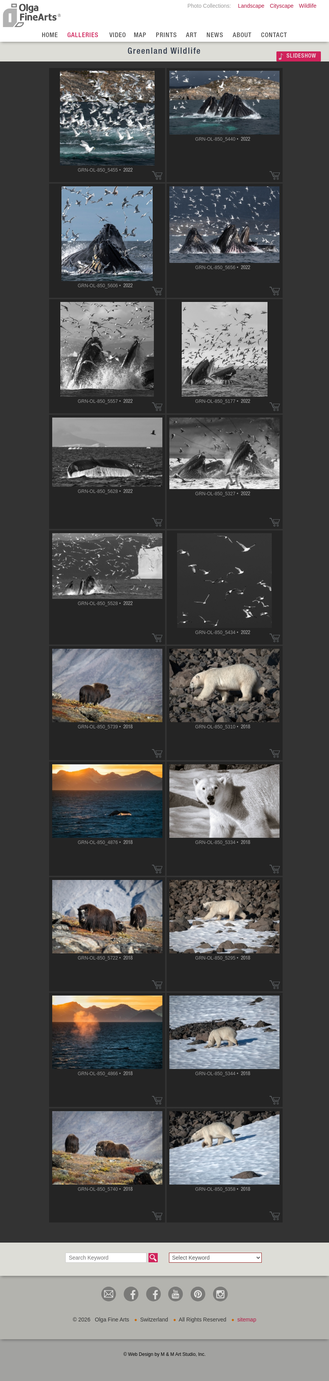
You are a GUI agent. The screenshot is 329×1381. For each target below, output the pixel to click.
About (242, 35)
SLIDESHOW (301, 56)
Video (117, 35)
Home (50, 35)
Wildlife (307, 6)
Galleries (83, 35)
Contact (274, 35)
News (214, 35)
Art (191, 35)
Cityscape (281, 6)
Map (140, 35)
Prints (166, 35)
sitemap (246, 1319)
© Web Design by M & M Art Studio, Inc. (164, 1354)
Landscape (251, 6)
